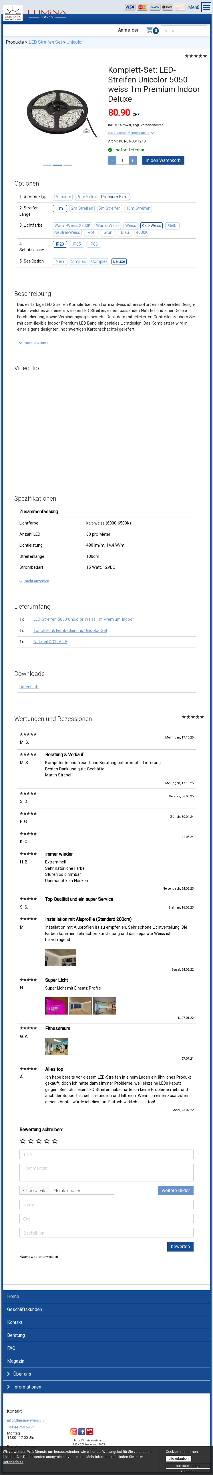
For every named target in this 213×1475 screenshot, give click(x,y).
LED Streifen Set (45, 42)
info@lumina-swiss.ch (25, 1420)
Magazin (15, 1361)
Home (13, 1296)
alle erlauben (178, 1459)
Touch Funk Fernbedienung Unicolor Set (70, 630)
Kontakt (14, 1322)
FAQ (11, 1348)
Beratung (16, 1335)
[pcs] (122, 160)
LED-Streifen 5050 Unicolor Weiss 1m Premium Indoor (83, 619)
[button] (131, 133)
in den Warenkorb (163, 160)
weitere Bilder (176, 1190)
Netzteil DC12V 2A (50, 641)
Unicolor (75, 42)
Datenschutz (13, 1462)
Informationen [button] (24, 1387)
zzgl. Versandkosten (148, 125)
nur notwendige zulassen (188, 1466)
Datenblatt (29, 687)
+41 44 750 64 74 (21, 1427)
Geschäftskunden (24, 1309)
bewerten (180, 1246)
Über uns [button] (19, 1374)
